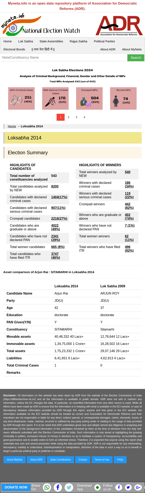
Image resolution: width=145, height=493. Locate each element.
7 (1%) (130, 225)
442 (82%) (129, 206)
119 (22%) (129, 195)
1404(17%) (59, 197)
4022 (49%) (55, 227)
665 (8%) (58, 247)
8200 (55, 186)
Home (7, 41)
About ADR (107, 49)
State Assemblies (51, 41)
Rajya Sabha (78, 41)
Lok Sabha (25, 41)
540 (127, 172)
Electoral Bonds (14, 49)
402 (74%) (129, 216)
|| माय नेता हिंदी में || (43, 49)
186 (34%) (129, 184)
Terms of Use (102, 459)
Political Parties (104, 41)
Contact (83, 459)
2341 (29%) (55, 238)
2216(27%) (59, 218)
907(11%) (58, 208)
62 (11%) (129, 238)
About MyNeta (132, 49)
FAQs (120, 459)
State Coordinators (60, 459)
